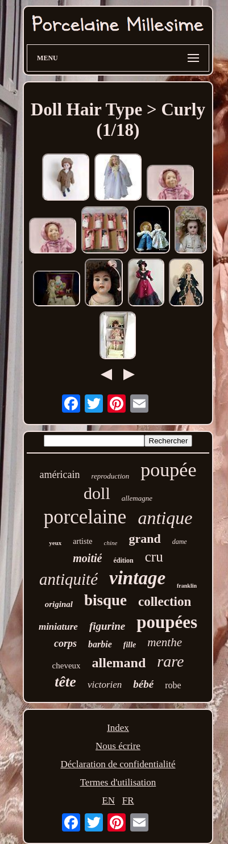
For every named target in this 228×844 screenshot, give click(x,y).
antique (165, 518)
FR (128, 800)
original (59, 604)
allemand (119, 662)
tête (65, 681)
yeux (55, 542)
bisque (105, 600)
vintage (137, 578)
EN (108, 800)
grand (144, 538)
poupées (166, 622)
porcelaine (85, 517)
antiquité (68, 579)
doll (97, 493)
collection (164, 601)
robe (173, 685)
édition (123, 560)
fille (129, 645)
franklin (187, 586)
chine (111, 542)
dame (179, 542)
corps (65, 643)
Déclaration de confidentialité (117, 764)
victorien (105, 684)
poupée (168, 469)
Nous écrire (118, 746)
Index (118, 727)
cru (154, 556)
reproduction (110, 476)
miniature (58, 626)
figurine (107, 626)
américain (59, 474)
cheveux (66, 665)
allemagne (137, 498)
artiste (82, 541)
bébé (143, 684)
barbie (100, 644)
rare (170, 661)
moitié (87, 558)
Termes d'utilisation (118, 782)
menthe (164, 642)
